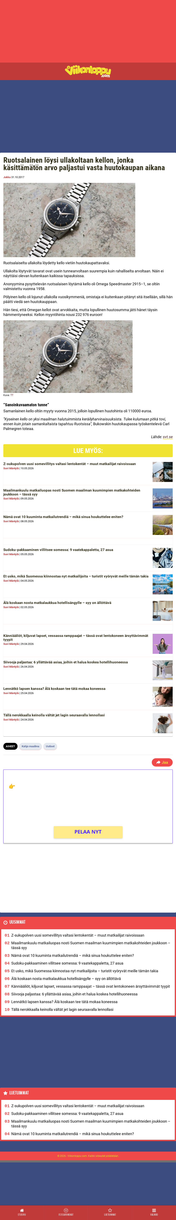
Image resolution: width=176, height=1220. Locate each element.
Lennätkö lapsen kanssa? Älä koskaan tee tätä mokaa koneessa (54, 689)
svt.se (168, 437)
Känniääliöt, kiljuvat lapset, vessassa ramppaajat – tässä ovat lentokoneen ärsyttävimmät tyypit (75, 638)
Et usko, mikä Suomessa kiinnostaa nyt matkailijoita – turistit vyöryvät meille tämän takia (75, 576)
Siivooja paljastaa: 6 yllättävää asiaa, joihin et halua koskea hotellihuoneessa (65, 662)
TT (11, 395)
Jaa (162, 762)
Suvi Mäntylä (11, 468)
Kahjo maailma (30, 746)
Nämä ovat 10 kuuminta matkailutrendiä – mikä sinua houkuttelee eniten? (63, 517)
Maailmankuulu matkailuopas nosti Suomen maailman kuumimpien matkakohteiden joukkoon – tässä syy (71, 492)
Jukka (7, 177)
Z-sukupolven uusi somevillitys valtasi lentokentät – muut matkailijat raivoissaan (69, 464)
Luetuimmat (19, 1093)
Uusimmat (17, 922)
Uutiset (50, 746)
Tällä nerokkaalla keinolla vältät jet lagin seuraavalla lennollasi (54, 715)
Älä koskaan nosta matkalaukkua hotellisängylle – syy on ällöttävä (57, 603)
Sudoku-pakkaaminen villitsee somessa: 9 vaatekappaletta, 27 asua (58, 550)
